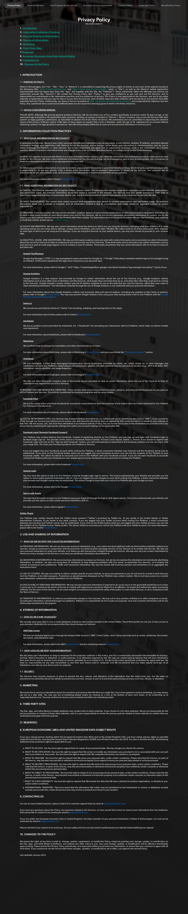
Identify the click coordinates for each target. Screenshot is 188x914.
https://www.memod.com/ (53, 89)
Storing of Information (36, 40)
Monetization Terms (171, 5)
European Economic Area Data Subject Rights (49, 56)
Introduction (29, 28)
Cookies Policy (125, 5)
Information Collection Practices (41, 32)
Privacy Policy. (68, 179)
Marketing (29, 44)
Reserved (28, 52)
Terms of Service (35, 5)
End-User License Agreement (97, 5)
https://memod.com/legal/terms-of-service (110, 101)
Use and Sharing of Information (41, 36)
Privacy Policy (14, 5)
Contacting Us (31, 60)
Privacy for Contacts (134, 352)
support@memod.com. (115, 804)
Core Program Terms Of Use (63, 5)
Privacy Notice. (93, 335)
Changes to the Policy (36, 64)
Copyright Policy (147, 5)
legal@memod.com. (79, 812)
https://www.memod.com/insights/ (89, 89)
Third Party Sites (32, 48)
